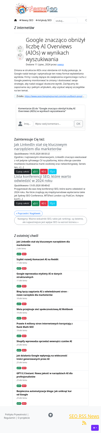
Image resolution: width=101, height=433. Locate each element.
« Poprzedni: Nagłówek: (28, 213)
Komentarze (24, 108)
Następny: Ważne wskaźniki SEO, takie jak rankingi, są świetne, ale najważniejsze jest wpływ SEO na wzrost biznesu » (51, 220)
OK (78, 124)
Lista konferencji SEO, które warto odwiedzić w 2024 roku (42, 178)
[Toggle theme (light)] (95, 428)
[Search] (86, 20)
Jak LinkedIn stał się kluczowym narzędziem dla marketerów (40, 146)
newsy (60, 64)
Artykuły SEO (43, 20)
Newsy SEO (26, 20)
